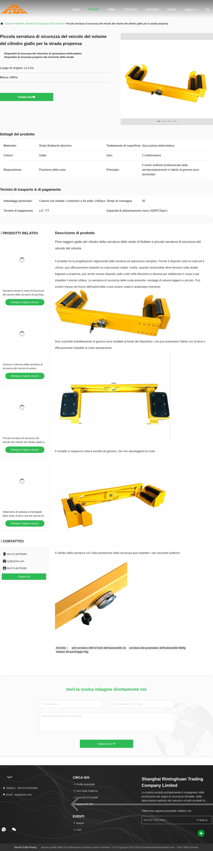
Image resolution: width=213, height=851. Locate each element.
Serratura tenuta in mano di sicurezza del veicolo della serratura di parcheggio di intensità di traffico (25, 294)
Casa (75, 9)
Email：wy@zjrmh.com (17, 794)
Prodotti (93, 9)
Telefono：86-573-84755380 (19, 788)
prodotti (17, 23)
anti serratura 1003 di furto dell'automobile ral (99, 647)
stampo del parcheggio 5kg (72, 651)
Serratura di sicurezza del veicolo (44, 23)
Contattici (152, 9)
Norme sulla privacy (25, 847)
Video (111, 9)
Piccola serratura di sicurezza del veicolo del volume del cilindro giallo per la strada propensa (25, 442)
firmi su (201, 819)
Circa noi (130, 9)
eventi (171, 9)
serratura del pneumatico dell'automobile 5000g (157, 647)
